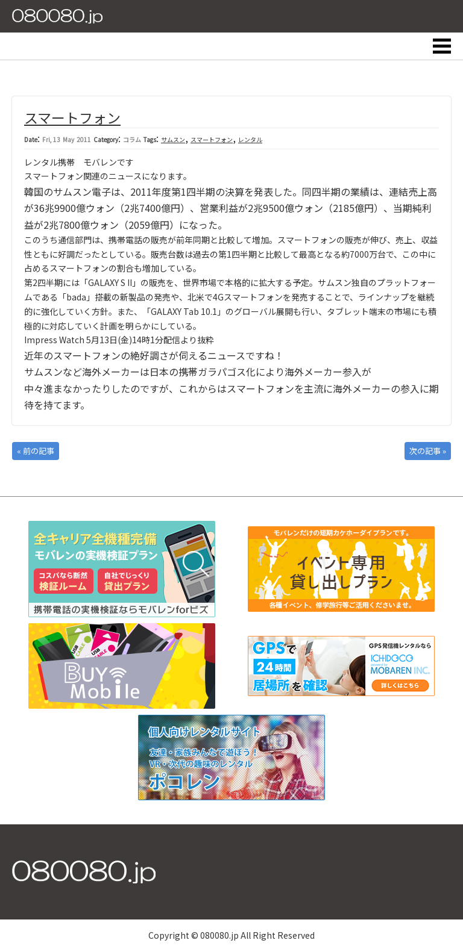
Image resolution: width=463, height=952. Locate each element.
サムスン (173, 139)
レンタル (250, 139)
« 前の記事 (35, 450)
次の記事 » (427, 450)
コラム (132, 139)
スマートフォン (72, 117)
